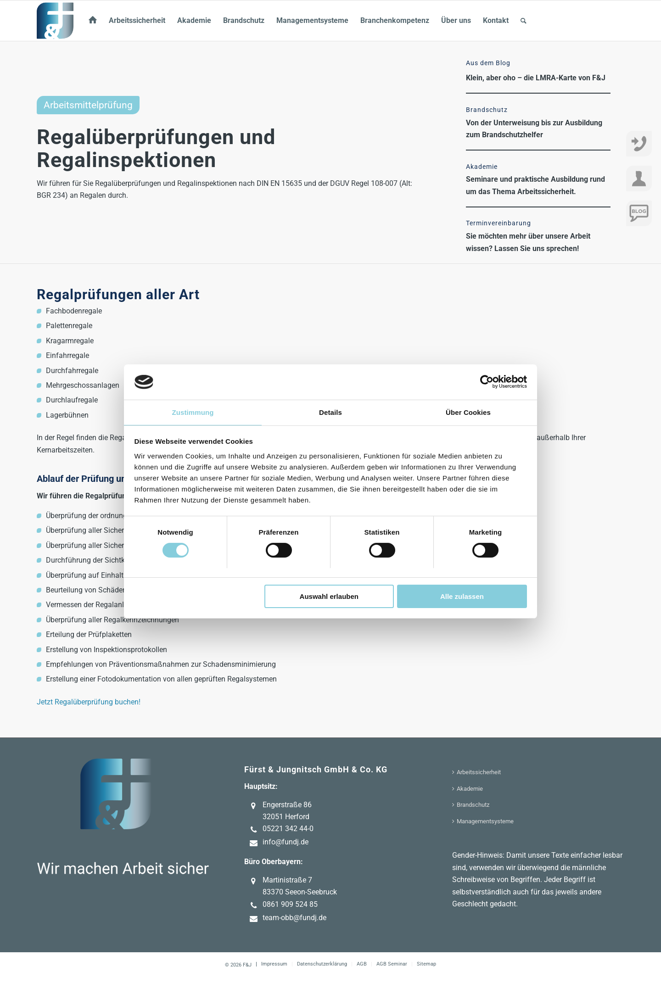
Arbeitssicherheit (479, 772)
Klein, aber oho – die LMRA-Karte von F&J (535, 77)
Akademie (470, 788)
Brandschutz (473, 804)
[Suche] (523, 20)
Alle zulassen (462, 596)
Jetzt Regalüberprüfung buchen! (88, 702)
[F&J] (55, 20)
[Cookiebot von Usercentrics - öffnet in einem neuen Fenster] (487, 382)
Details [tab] (330, 412)
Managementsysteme (485, 821)
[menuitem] (93, 20)
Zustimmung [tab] (193, 412)
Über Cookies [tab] (468, 412)
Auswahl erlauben (329, 596)
